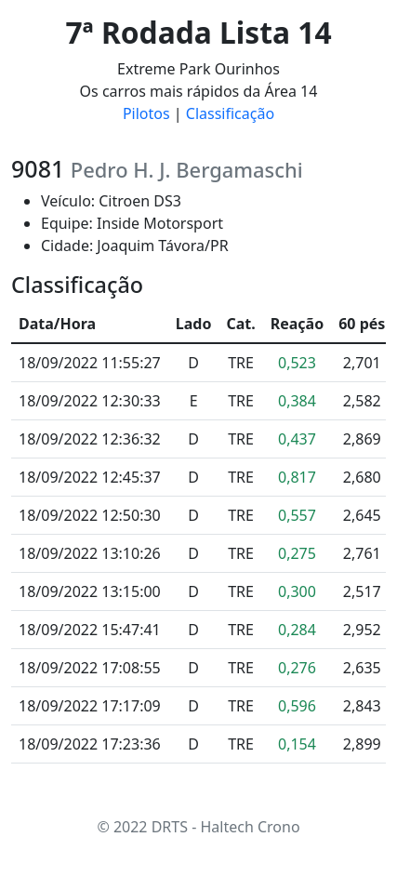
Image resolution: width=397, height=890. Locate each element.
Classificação (230, 113)
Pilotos (146, 113)
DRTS (170, 827)
